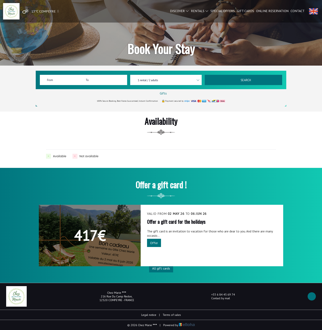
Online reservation (272, 11)
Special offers (222, 11)
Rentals (199, 11)
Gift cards (245, 11)
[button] (39, 11)
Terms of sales (172, 315)
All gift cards (161, 268)
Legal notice (148, 315)
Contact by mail (218, 298)
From (50, 80)
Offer (154, 243)
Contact (298, 11)
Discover (179, 11)
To (87, 80)
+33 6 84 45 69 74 (221, 294)
